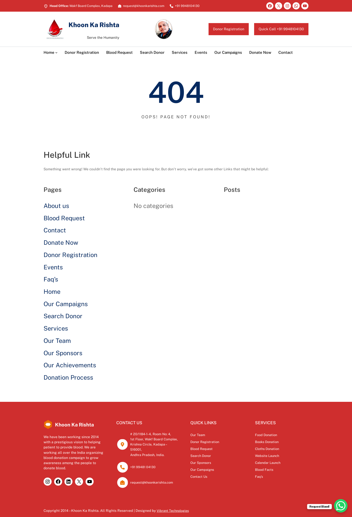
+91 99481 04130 (148, 462)
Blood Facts (275, 469)
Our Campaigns (66, 303)
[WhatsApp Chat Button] (341, 506)
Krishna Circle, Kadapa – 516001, (161, 444)
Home (52, 291)
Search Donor (63, 316)
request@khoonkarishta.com (158, 477)
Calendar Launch (280, 463)
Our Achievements (70, 365)
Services (56, 328)
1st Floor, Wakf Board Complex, (160, 439)
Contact (55, 230)
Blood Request (64, 218)
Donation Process (68, 377)
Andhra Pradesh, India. (153, 449)
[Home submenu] (56, 52)
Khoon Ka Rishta (100, 24)
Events (53, 267)
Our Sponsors (63, 353)
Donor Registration (217, 28)
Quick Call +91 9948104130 (277, 28)
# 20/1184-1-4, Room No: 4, (156, 434)
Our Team (57, 340)
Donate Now (61, 242)
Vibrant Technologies (174, 505)
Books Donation (279, 442)
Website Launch (279, 456)
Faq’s (51, 279)
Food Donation (278, 435)
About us (56, 205)
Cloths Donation (279, 449)
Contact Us (221, 476)
